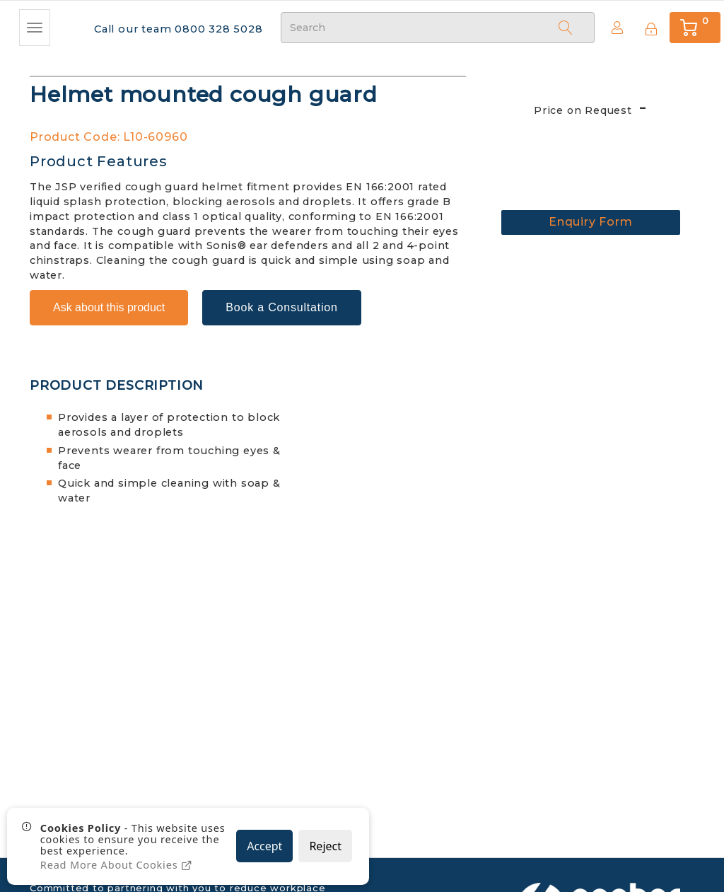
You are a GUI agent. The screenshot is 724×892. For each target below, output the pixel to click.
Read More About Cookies (117, 865)
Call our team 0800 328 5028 (175, 28)
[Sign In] (649, 27)
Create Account (613, 27)
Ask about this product (109, 302)
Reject (325, 847)
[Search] (565, 27)
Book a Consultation (281, 302)
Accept (264, 847)
